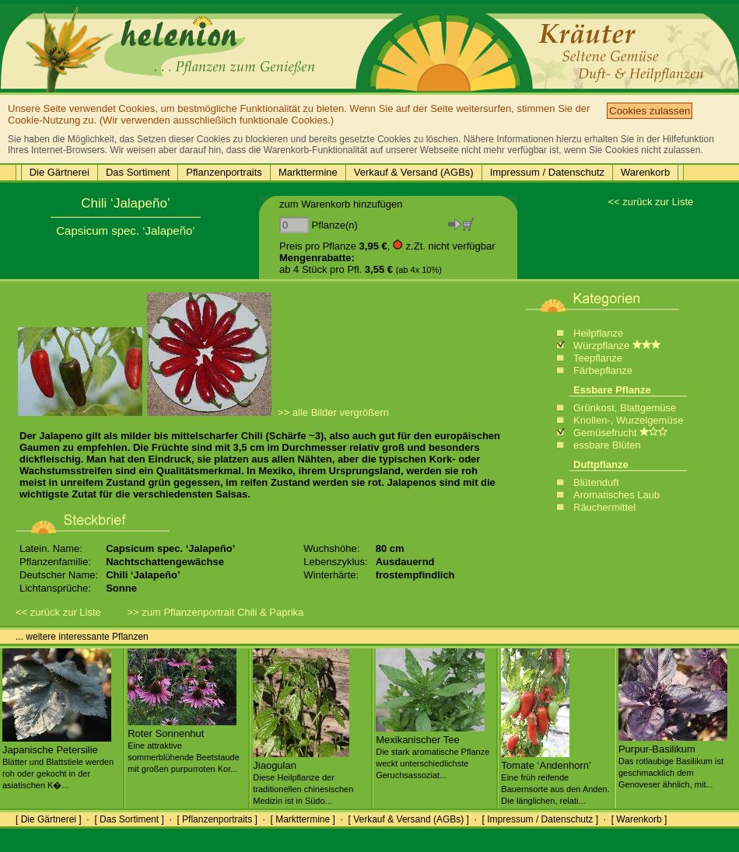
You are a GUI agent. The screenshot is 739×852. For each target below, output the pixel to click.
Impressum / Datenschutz (547, 172)
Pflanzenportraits (224, 172)
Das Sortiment (138, 172)
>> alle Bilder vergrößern (333, 412)
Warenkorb (645, 172)
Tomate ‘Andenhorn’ (555, 776)
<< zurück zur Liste (650, 202)
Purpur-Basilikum (672, 760)
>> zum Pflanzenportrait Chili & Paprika (215, 612)
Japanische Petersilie (58, 761)
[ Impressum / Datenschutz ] (540, 819)
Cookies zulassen (649, 111)
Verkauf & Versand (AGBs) (414, 172)
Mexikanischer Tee (432, 751)
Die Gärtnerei (59, 172)
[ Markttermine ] (302, 819)
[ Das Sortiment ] (128, 819)
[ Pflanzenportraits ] (217, 819)
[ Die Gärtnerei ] (49, 819)
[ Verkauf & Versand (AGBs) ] (408, 819)
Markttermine (308, 172)
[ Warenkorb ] (639, 819)
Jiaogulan (303, 776)
